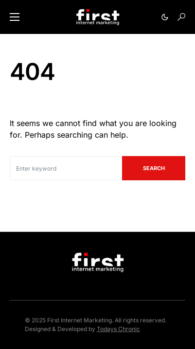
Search (154, 168)
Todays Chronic (118, 329)
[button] (14, 17)
